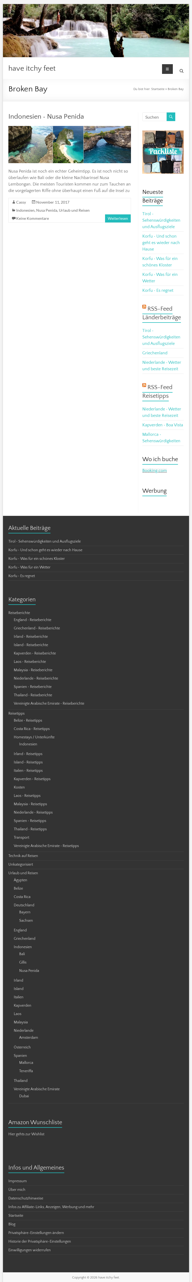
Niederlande (23, 1031)
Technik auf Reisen (23, 856)
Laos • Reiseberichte (30, 662)
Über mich (16, 1190)
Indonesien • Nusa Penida (46, 117)
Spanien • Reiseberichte (33, 687)
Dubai (24, 1096)
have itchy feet (32, 68)
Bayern (25, 912)
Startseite (157, 89)
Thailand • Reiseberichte (33, 695)
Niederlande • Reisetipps (33, 812)
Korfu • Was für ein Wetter (29, 567)
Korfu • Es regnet (157, 290)
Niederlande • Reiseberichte (36, 678)
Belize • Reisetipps (28, 720)
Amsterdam (28, 1038)
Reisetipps (16, 713)
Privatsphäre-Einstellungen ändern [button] (36, 1233)
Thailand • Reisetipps (30, 829)
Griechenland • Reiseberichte (37, 628)
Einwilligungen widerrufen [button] (29, 1250)
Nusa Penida (46, 210)
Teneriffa (26, 1071)
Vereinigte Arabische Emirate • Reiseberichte (49, 703)
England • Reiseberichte (32, 620)
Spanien (20, 1056)
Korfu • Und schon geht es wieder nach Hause (161, 243)
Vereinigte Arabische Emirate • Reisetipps (46, 846)
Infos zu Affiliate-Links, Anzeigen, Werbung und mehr (51, 1207)
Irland (18, 980)
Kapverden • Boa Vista (162, 425)
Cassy (21, 202)
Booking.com (154, 470)
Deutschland (24, 905)
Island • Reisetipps (28, 762)
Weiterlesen (118, 218)
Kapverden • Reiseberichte (35, 653)
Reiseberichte (19, 613)
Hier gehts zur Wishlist (26, 1134)
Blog (11, 1224)
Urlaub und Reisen (74, 210)
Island (18, 989)
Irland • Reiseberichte (31, 637)
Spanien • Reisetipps (30, 821)
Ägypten (20, 880)
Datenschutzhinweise (25, 1198)
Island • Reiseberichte (31, 645)
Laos (17, 1014)
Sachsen (26, 920)
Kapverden (22, 1005)
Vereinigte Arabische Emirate (37, 1089)
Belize (18, 888)
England (20, 930)
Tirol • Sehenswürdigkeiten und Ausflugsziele (161, 220)
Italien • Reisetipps (28, 771)
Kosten (19, 787)
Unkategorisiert (20, 864)
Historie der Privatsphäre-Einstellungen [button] (39, 1241)
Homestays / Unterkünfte (34, 737)
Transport (21, 837)
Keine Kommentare (32, 218)
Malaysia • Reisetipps (30, 804)
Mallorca (26, 1063)
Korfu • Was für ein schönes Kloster (36, 559)
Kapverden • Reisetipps (32, 779)
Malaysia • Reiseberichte (33, 670)
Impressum (17, 1181)
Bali (22, 954)
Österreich (22, 1047)
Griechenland (154, 353)
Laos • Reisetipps (27, 796)
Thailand (21, 1081)
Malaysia (21, 1022)
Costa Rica (22, 897)
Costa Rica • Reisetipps (32, 729)
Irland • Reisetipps (28, 754)
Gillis (22, 962)
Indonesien (25, 210)
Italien (18, 997)
